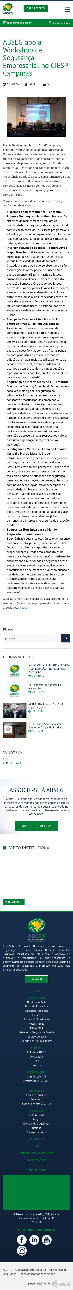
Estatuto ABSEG (36, 1028)
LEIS (36, 1146)
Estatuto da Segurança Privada (36, 1032)
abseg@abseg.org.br (19, 22)
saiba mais (36, 979)
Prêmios (36, 1065)
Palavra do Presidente (37, 1019)
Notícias (36, 1128)
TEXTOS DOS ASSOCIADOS (36, 1153)
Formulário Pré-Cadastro (36, 1103)
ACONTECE (36, 1110)
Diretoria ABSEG (36, 1002)
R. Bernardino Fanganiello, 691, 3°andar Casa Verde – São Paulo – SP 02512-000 (36, 1218)
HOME (36, 990)
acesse (22, 607)
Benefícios (37, 1099)
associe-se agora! (36, 826)
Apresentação (13, 763)
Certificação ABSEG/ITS (36, 1081)
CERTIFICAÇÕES (36, 1072)
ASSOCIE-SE (36, 1090)
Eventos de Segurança (36, 1123)
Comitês (36, 1015)
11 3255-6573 (61, 22)
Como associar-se (36, 1095)
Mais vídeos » (14, 902)
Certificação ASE (36, 1076)
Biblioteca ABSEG (36, 1052)
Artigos (37, 1119)
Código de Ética (36, 1036)
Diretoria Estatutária (36, 1006)
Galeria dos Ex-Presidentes (36, 1041)
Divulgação (36, 1056)
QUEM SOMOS (36, 998)
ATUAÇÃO (36, 1048)
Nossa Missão (36, 1023)
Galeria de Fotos (36, 1132)
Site (6, 759)
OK (65, 638)
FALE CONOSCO (36, 1160)
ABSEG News (36, 1115)
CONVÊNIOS (36, 1139)
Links (36, 1061)
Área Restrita (36, 8)
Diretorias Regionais (36, 1010)
